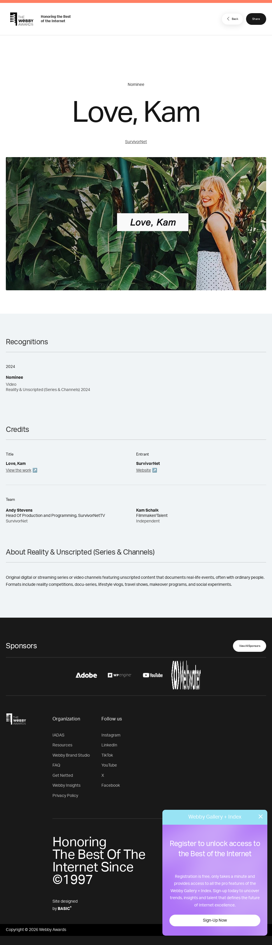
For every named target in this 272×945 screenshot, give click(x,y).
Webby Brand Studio (71, 755)
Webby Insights (66, 786)
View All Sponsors (249, 646)
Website (143, 470)
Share (256, 19)
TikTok (107, 755)
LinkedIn (109, 745)
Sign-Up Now (215, 920)
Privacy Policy (65, 796)
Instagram (110, 735)
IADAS (58, 735)
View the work (18, 470)
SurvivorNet (136, 142)
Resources (62, 745)
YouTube (109, 765)
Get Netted (62, 776)
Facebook (110, 786)
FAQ (56, 765)
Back (231, 19)
